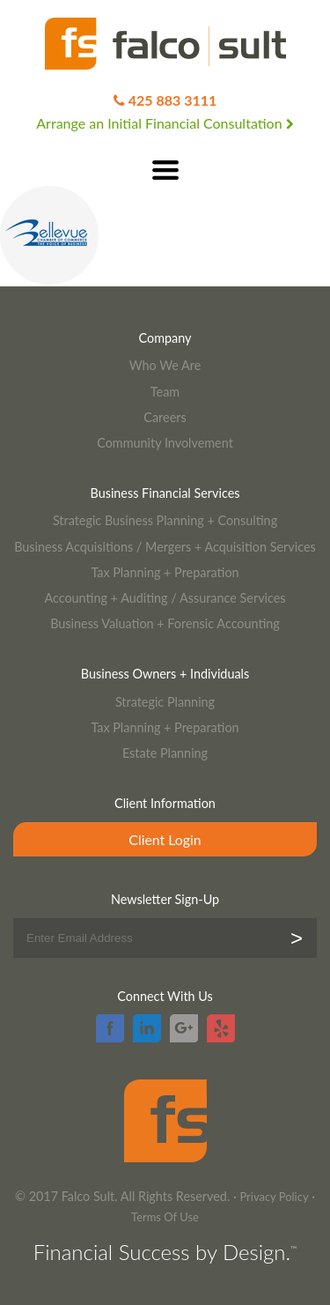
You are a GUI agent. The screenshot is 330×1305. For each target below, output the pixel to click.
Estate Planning (165, 752)
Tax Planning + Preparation (164, 572)
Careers (164, 417)
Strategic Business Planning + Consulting (165, 520)
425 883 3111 (172, 100)
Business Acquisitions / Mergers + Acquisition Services (165, 546)
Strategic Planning (165, 701)
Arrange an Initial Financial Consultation (164, 123)
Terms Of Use (165, 1217)
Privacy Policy (273, 1197)
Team (165, 391)
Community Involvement (165, 442)
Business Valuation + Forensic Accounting (165, 623)
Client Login (164, 839)
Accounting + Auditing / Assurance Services (164, 597)
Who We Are (165, 365)
